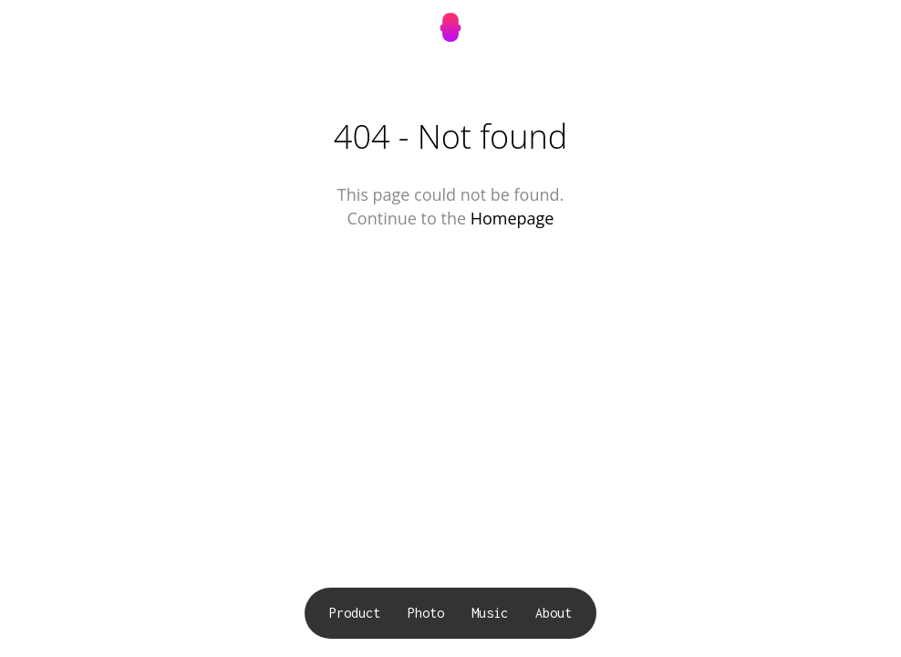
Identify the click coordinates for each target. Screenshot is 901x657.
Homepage (512, 218)
